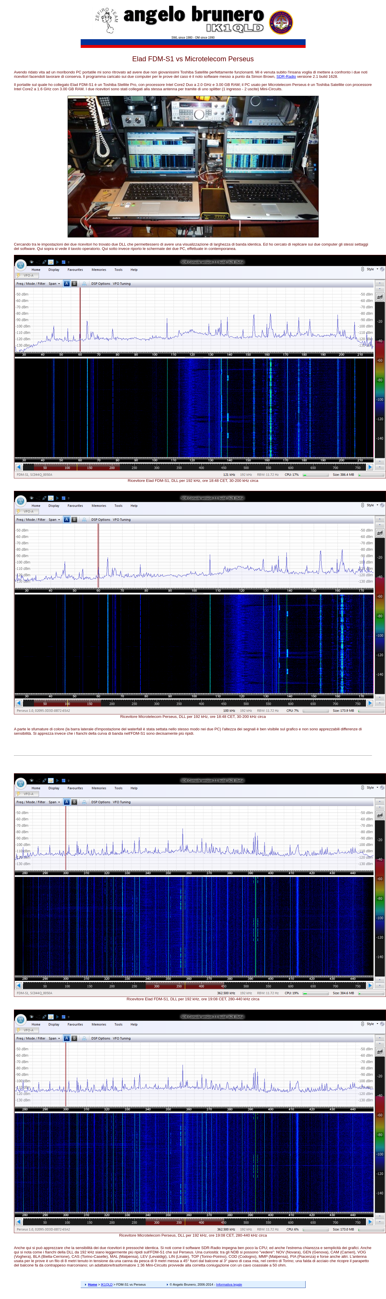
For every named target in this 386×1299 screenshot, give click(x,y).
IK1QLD (107, 1284)
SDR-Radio (286, 76)
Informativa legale (229, 1284)
